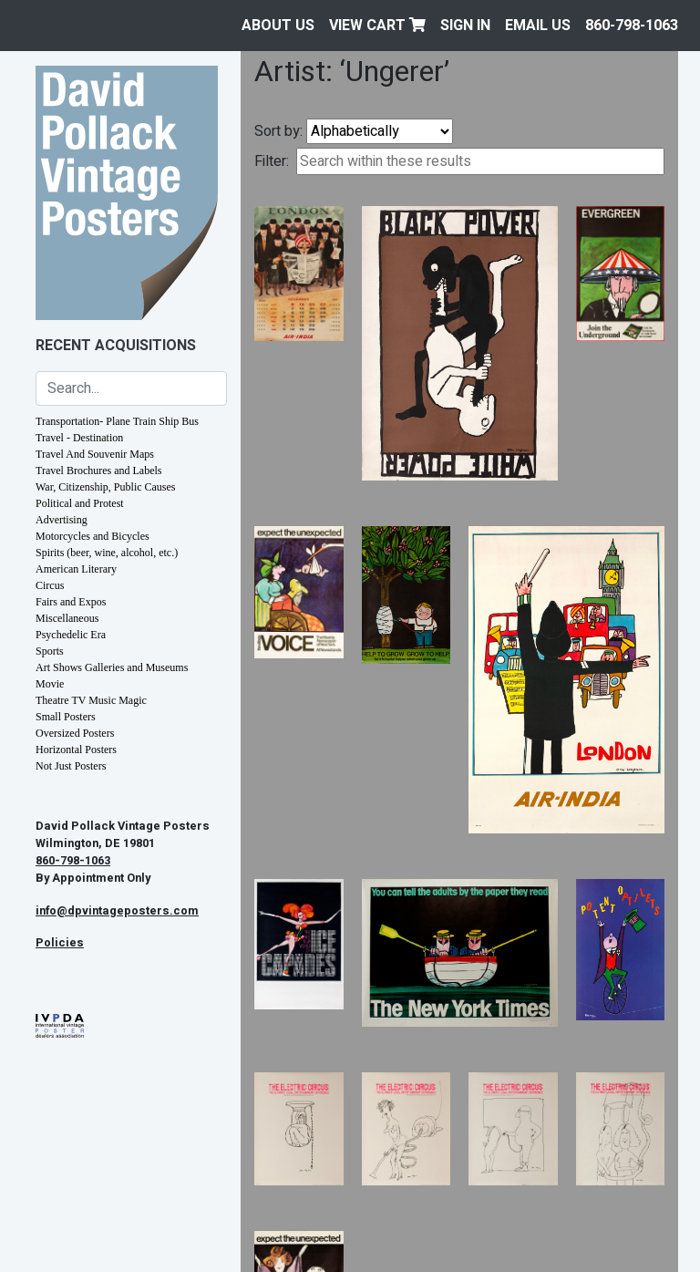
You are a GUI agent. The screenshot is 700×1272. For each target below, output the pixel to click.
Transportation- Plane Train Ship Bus (117, 421)
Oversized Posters (75, 733)
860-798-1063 (631, 25)
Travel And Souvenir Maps (95, 454)
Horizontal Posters (76, 749)
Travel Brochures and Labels (99, 470)
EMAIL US (538, 25)
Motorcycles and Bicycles (92, 536)
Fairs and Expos (71, 601)
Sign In (465, 25)
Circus (50, 585)
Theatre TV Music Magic (91, 700)
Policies (60, 943)
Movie (50, 683)
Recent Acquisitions (116, 346)
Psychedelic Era (71, 634)
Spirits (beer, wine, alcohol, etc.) (107, 552)
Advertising (62, 519)
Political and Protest (80, 503)
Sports (50, 651)
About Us (278, 25)
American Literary (76, 569)
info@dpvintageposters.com (117, 911)
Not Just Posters (71, 766)
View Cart (377, 25)
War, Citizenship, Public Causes (106, 487)
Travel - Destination (79, 437)
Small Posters (66, 716)
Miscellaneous (67, 618)
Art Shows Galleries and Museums (112, 667)
